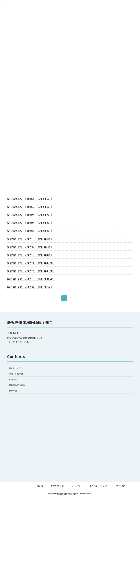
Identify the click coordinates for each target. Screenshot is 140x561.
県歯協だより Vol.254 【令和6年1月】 (30, 255)
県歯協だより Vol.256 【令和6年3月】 (30, 247)
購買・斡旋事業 (16, 373)
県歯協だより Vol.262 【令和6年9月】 (30, 198)
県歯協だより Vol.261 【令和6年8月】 (30, 206)
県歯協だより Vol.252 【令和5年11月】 (31, 271)
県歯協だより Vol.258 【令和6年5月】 (30, 230)
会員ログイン (122, 485)
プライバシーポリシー (98, 485)
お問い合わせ (57, 485)
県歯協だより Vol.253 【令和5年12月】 (31, 263)
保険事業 (13, 390)
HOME (40, 485)
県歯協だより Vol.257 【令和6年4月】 (30, 239)
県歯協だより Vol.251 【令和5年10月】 (31, 279)
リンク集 (75, 485)
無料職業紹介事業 (17, 385)
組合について (15, 368)
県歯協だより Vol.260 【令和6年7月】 (30, 214)
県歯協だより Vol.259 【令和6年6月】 (30, 222)
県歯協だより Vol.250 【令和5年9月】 (30, 287)
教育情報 (13, 379)
